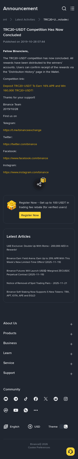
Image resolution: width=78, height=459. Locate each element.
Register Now (30, 215)
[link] (25, 19)
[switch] (63, 426)
